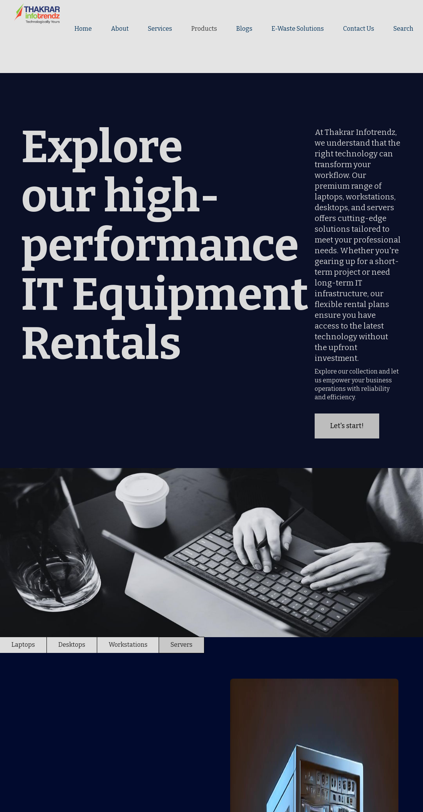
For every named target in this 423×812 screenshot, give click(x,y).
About (120, 28)
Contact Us (358, 28)
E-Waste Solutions (298, 28)
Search (403, 28)
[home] (31, 13)
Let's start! (347, 426)
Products (204, 28)
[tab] (23, 645)
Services (160, 28)
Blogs (244, 28)
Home (83, 28)
